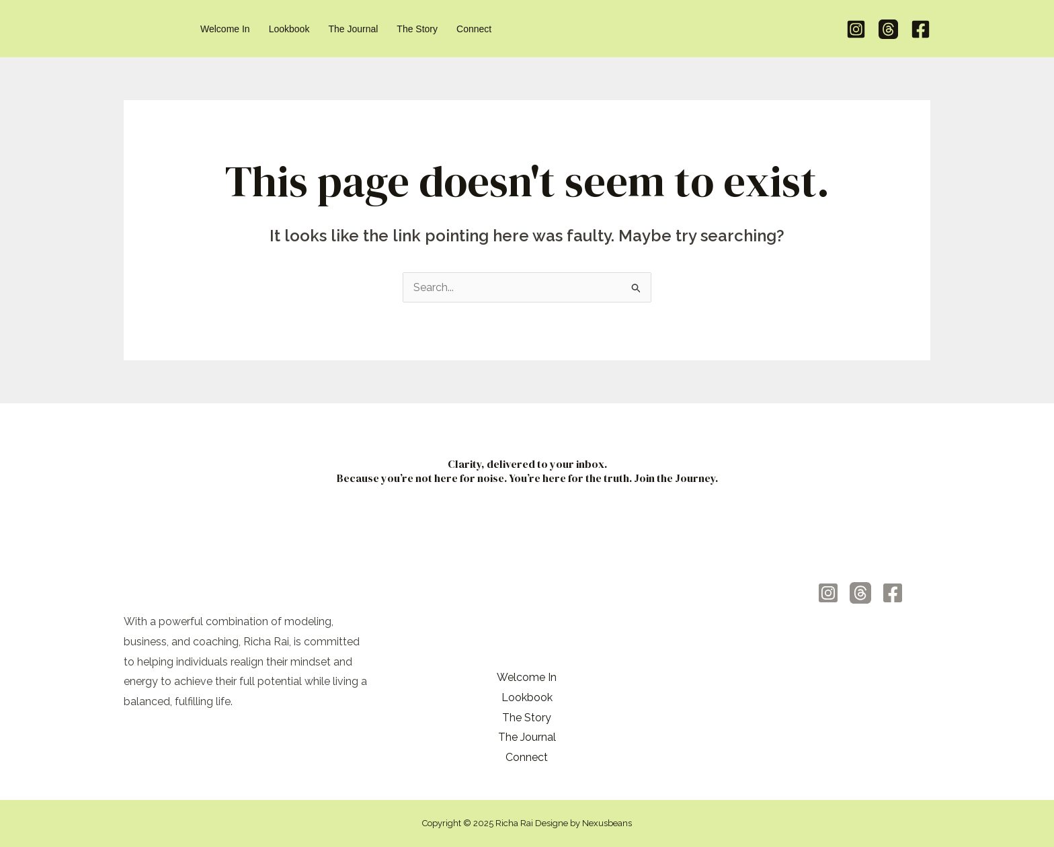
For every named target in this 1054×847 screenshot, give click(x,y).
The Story (526, 717)
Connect (526, 757)
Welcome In (527, 677)
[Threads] (888, 29)
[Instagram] (856, 29)
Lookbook (527, 697)
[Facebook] (920, 29)
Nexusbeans (607, 823)
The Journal (527, 737)
